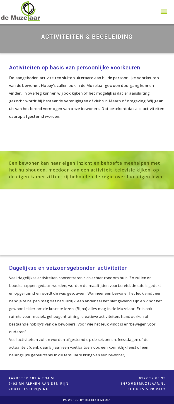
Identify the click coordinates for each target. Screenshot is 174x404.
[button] (163, 12)
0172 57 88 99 (152, 378)
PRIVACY (158, 389)
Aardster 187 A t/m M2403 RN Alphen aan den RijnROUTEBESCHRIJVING (38, 383)
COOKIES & (139, 389)
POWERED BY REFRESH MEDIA (87, 400)
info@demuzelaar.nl (143, 383)
